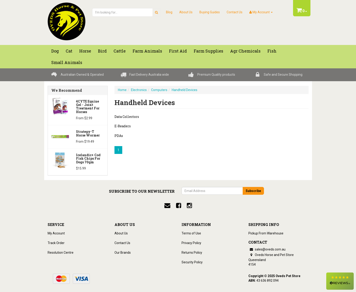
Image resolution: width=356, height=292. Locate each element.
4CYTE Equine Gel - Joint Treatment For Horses (88, 106)
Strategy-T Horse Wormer (88, 133)
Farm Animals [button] (147, 51)
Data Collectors (126, 116)
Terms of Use (191, 233)
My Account (56, 233)
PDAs (118, 135)
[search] (156, 12)
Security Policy (192, 262)
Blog (169, 12)
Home (122, 90)
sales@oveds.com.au (266, 249)
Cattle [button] (120, 51)
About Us (186, 12)
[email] (167, 205)
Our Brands (122, 252)
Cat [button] (69, 51)
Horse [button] (85, 51)
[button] (340, 281)
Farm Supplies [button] (208, 51)
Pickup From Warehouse (265, 233)
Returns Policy (192, 252)
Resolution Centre (60, 252)
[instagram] (189, 205)
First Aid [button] (178, 51)
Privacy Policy (191, 243)
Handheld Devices (184, 90)
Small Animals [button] (66, 62)
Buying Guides (209, 12)
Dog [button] (55, 51)
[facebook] (178, 205)
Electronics (139, 90)
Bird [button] (102, 51)
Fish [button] (272, 51)
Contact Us (234, 12)
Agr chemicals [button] (245, 51)
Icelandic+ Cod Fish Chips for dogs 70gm (88, 158)
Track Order (56, 243)
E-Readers (122, 126)
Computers (159, 90)
